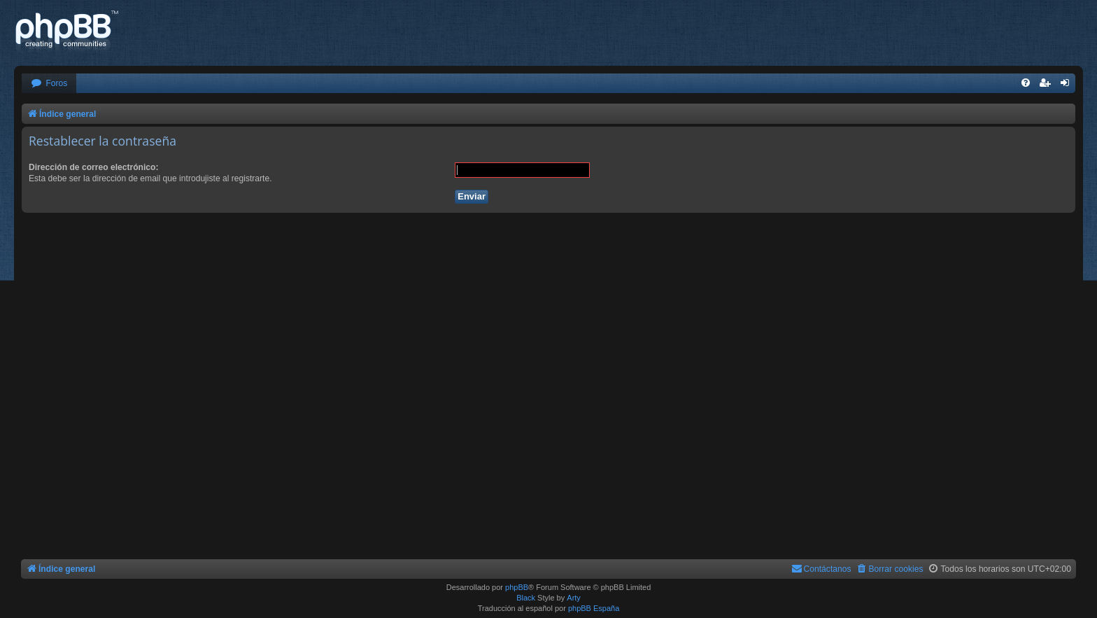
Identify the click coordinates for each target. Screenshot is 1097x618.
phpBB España (593, 608)
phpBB (516, 587)
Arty (574, 598)
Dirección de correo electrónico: (94, 167)
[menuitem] (49, 83)
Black (525, 598)
